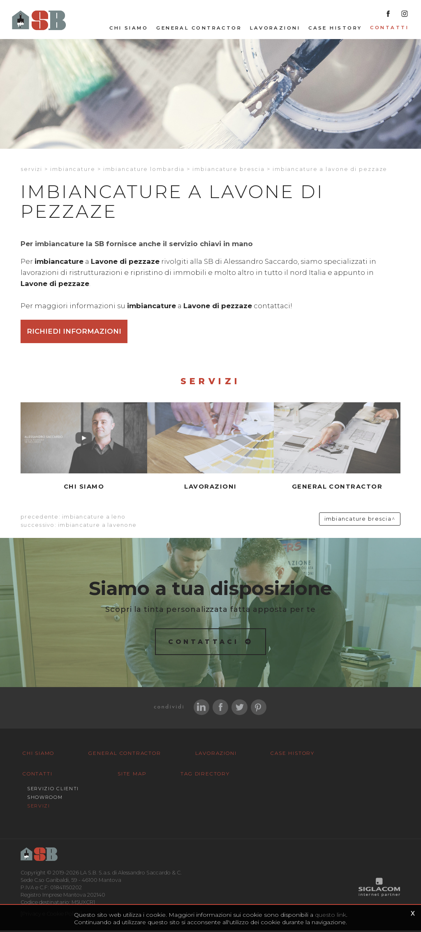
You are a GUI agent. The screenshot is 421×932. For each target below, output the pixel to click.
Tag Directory (194, 776)
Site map (128, 776)
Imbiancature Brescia (228, 170)
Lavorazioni (275, 29)
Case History (335, 29)
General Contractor (199, 29)
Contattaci (203, 642)
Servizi (31, 170)
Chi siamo (128, 29)
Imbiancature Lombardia (144, 170)
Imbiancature (72, 170)
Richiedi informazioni (74, 332)
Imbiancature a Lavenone (97, 526)
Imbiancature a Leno (93, 518)
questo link (330, 914)
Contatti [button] (389, 29)
